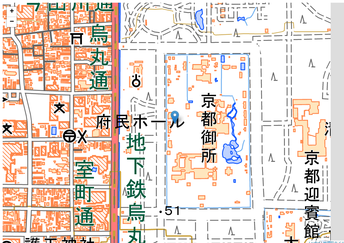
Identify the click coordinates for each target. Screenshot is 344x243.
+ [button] (12, 12)
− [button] (12, 22)
